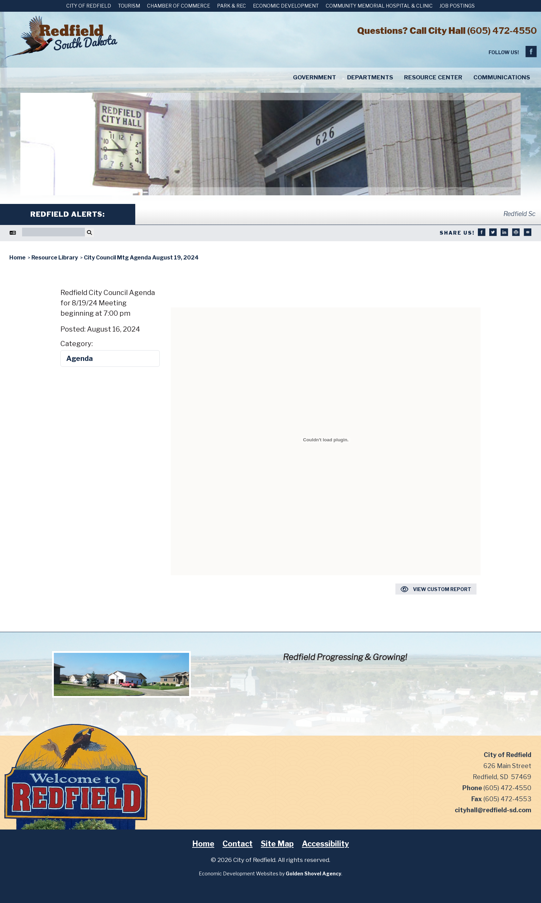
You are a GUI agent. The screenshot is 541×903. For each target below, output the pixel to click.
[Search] (53, 232)
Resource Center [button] (433, 77)
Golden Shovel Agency (313, 873)
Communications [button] (501, 77)
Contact (238, 843)
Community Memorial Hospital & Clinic (379, 6)
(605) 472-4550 (502, 30)
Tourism (129, 6)
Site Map (277, 843)
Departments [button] (370, 77)
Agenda (79, 358)
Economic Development (286, 6)
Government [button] (314, 77)
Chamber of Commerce (178, 6)
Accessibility (325, 843)
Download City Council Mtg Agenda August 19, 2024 (326, 293)
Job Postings (457, 6)
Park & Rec (231, 6)
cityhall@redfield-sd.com (493, 810)
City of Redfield (88, 6)
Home (203, 843)
